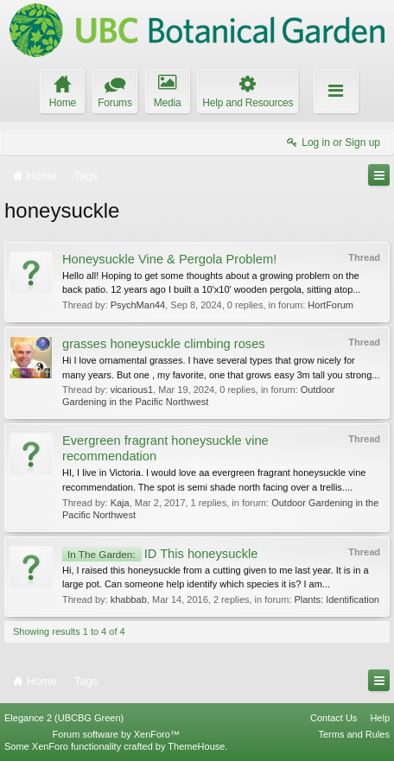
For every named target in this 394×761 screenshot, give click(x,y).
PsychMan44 (138, 305)
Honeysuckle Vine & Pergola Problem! (169, 259)
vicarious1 (132, 389)
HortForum (330, 305)
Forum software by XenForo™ (116, 734)
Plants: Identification (336, 599)
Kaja (120, 503)
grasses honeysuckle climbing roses (163, 344)
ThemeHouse (196, 746)
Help (380, 718)
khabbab (129, 599)
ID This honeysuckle (159, 554)
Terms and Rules (354, 734)
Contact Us (333, 718)
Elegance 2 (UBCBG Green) (64, 718)
